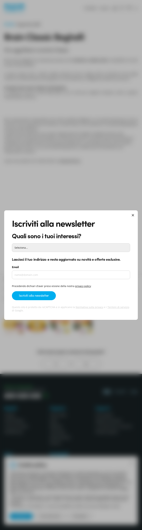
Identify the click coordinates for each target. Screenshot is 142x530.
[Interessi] (71, 247)
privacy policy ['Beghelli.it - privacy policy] (83, 286)
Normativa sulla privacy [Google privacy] (89, 307)
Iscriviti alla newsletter (34, 295)
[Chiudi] (132, 215)
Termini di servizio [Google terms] (118, 307)
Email (15, 267)
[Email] (71, 275)
